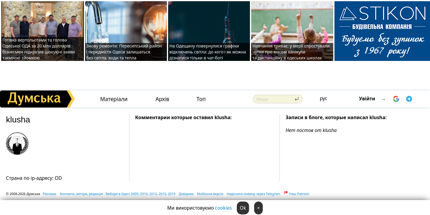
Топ (201, 99)
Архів (162, 99)
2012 (153, 193)
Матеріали (114, 99)
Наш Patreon (299, 193)
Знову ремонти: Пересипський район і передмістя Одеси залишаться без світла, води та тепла (124, 52)
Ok (243, 208)
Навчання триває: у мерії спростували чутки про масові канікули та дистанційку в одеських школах (291, 52)
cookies (223, 208)
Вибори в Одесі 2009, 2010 (127, 193)
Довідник (186, 193)
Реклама (49, 193)
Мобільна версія (210, 193)
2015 (162, 193)
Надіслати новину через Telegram (253, 193)
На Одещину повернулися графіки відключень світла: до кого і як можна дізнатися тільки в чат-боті (207, 52)
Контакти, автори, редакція (81, 193)
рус (323, 98)
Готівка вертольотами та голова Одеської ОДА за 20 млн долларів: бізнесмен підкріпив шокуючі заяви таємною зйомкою (38, 49)
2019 (171, 193)
